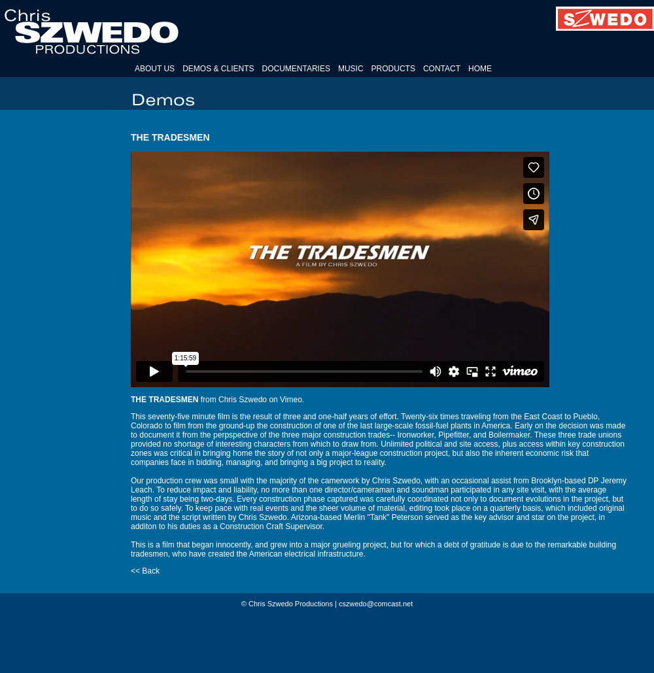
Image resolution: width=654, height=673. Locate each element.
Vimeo (291, 399)
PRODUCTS (393, 68)
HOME (480, 68)
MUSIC (351, 68)
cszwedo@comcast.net (376, 604)
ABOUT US (155, 68)
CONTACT (441, 68)
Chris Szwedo (242, 399)
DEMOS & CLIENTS (218, 68)
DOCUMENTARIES (296, 68)
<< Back (145, 571)
